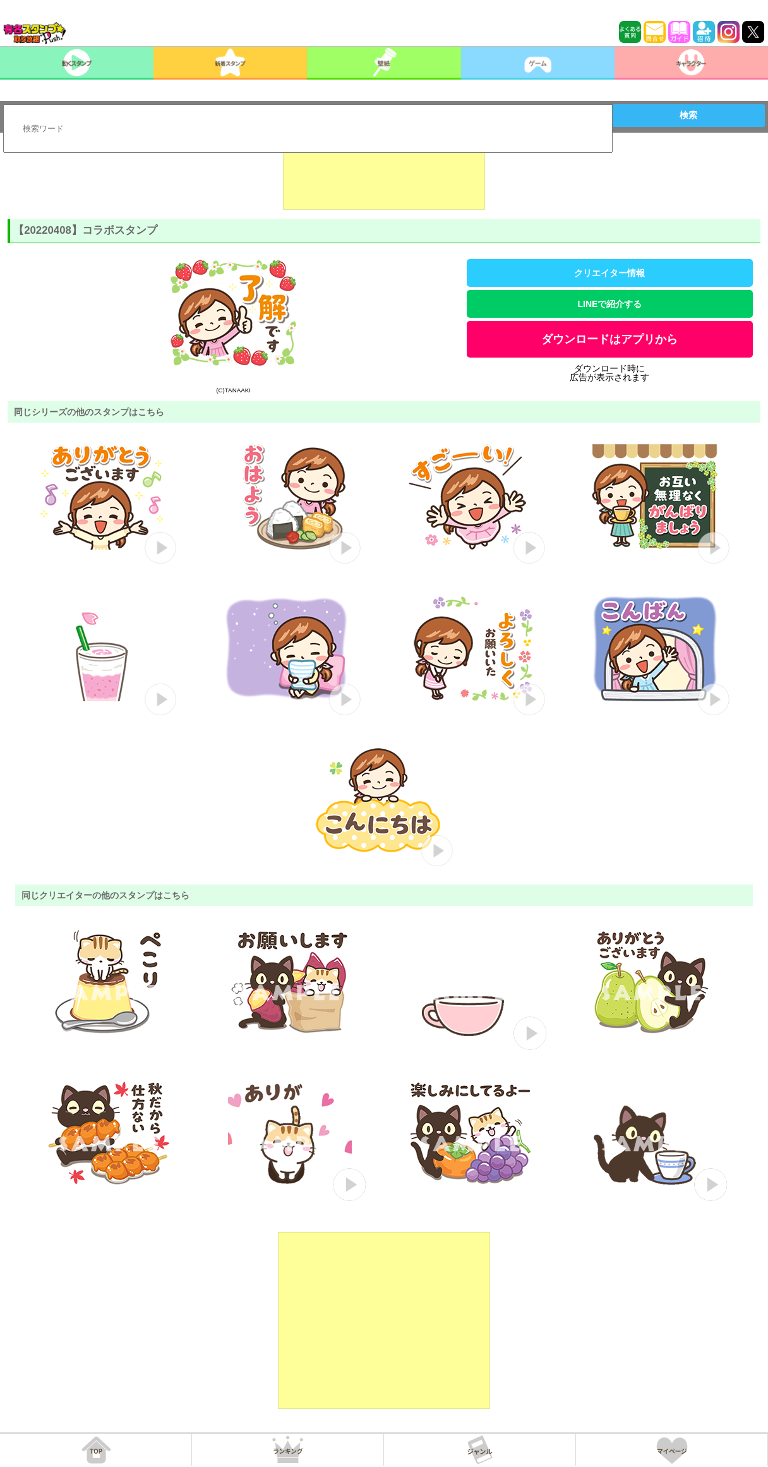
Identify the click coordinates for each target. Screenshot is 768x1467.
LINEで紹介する (610, 304)
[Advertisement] (384, 178)
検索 (688, 115)
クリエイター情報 (609, 273)
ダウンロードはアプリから (609, 339)
